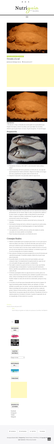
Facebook (13, 411)
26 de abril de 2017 (27, 62)
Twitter (13, 415)
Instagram (13, 413)
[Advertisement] (30, 75)
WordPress (36, 437)
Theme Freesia (28, 437)
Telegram (13, 417)
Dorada (9, 56)
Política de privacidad (31, 439)
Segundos (21, 56)
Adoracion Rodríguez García (14, 62)
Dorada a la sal (13, 59)
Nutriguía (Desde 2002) (12, 437)
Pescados (15, 56)
